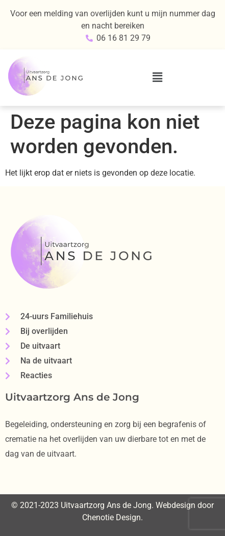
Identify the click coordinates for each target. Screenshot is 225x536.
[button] (157, 77)
